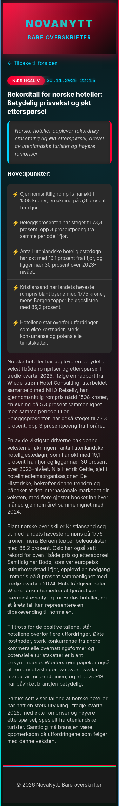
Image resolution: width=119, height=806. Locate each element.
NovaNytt (59, 24)
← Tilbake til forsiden (32, 63)
